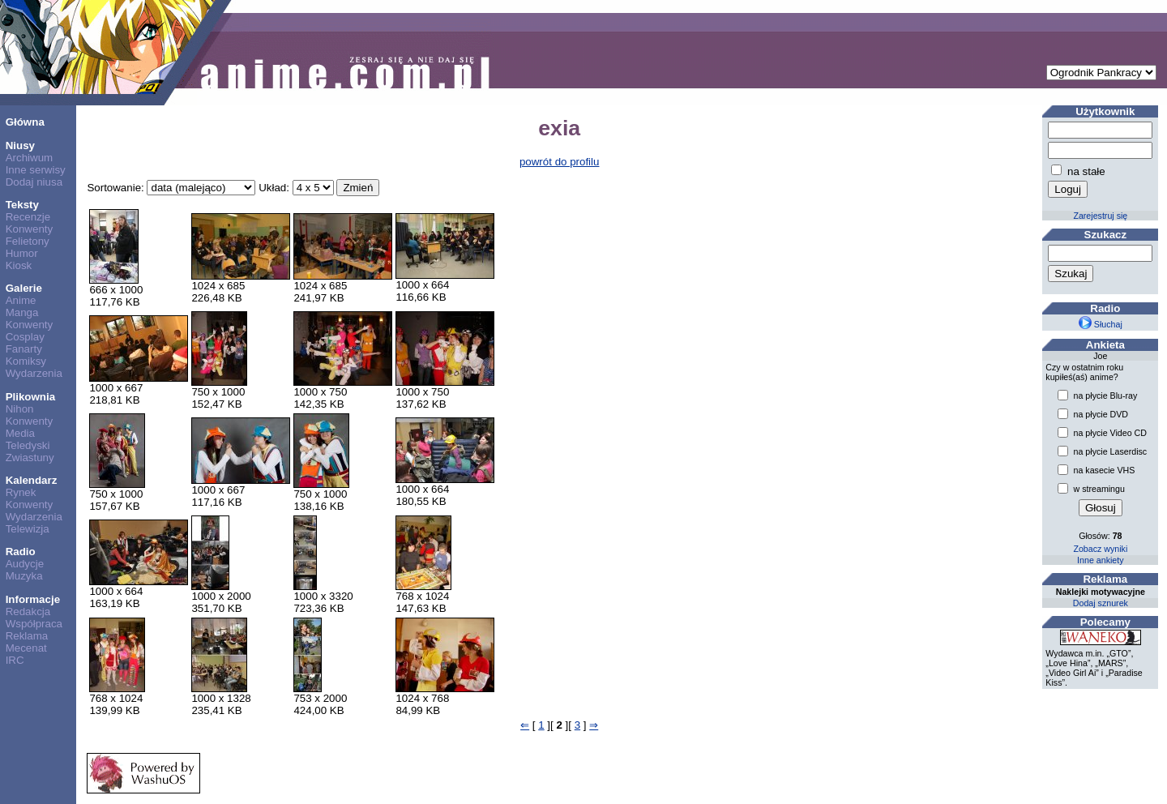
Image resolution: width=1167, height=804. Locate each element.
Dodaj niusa (34, 182)
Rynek (21, 492)
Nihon (20, 409)
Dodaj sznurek (1100, 603)
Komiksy (26, 361)
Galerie (24, 288)
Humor (22, 253)
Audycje (25, 564)
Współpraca (34, 624)
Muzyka (24, 576)
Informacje (33, 599)
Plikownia (30, 397)
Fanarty (24, 349)
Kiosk (19, 265)
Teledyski (28, 445)
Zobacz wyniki (1100, 549)
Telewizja (27, 529)
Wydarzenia (34, 373)
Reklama (27, 636)
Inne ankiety (1100, 560)
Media (20, 433)
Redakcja (28, 611)
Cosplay (25, 337)
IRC (15, 660)
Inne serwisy (36, 170)
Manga (22, 312)
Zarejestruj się (1100, 215)
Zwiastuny (30, 457)
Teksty (22, 205)
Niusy (20, 145)
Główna (25, 122)
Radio (21, 551)
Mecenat (26, 648)
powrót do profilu (559, 162)
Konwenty (29, 229)
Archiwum (29, 158)
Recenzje (28, 217)
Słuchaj (1100, 324)
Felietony (27, 241)
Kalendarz (32, 480)
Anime (21, 300)
